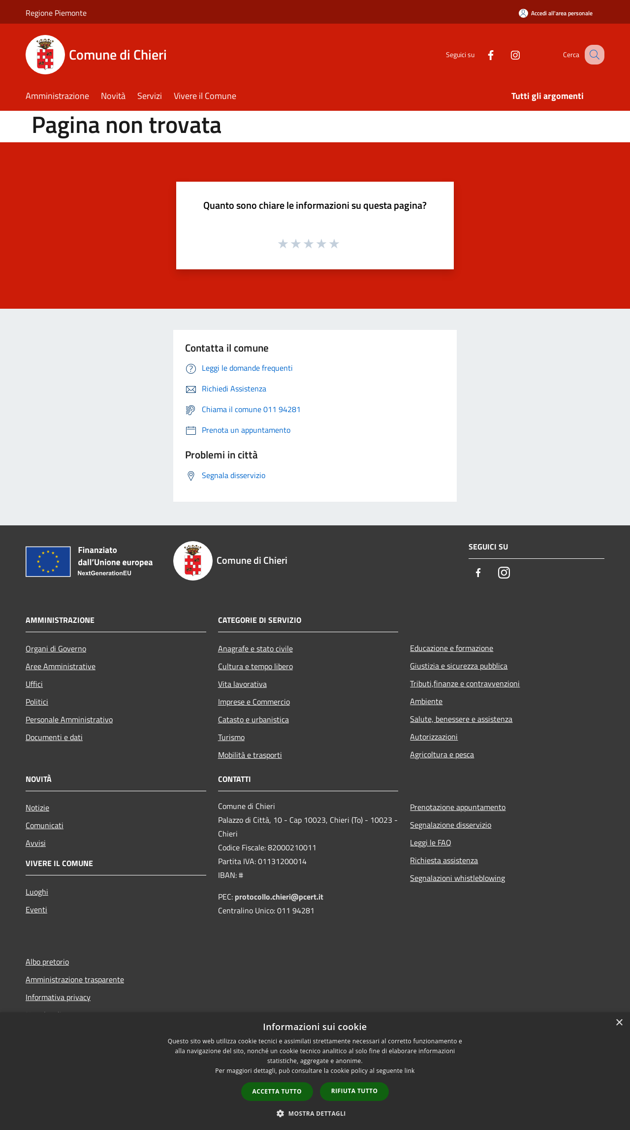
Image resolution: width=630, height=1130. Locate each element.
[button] (315, 1113)
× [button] (619, 1023)
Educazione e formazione (451, 648)
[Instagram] (505, 54)
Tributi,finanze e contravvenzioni (465, 683)
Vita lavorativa (242, 684)
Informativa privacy (58, 997)
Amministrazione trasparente (75, 979)
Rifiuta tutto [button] (354, 1091)
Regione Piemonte (56, 13)
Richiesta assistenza (444, 860)
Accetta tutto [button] (277, 1091)
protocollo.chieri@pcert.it (279, 897)
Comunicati (44, 825)
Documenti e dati (54, 737)
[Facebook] (480, 54)
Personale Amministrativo (69, 719)
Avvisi (36, 843)
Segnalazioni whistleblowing (457, 878)
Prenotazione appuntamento (457, 807)
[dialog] (315, 1071)
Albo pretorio (47, 962)
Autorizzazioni (434, 737)
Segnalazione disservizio (450, 825)
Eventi (36, 909)
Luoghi (37, 892)
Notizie (37, 807)
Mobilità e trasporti (250, 755)
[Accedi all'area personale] (555, 13)
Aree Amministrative (60, 666)
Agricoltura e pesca (442, 754)
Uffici (34, 684)
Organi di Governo (56, 648)
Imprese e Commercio (254, 702)
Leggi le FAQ (430, 842)
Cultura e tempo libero (255, 666)
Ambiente (426, 701)
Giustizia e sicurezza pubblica (458, 666)
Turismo (231, 737)
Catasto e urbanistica (253, 719)
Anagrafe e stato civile (255, 648)
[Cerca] (592, 54)
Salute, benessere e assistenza (461, 719)
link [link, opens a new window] (410, 1070)
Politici (37, 702)
